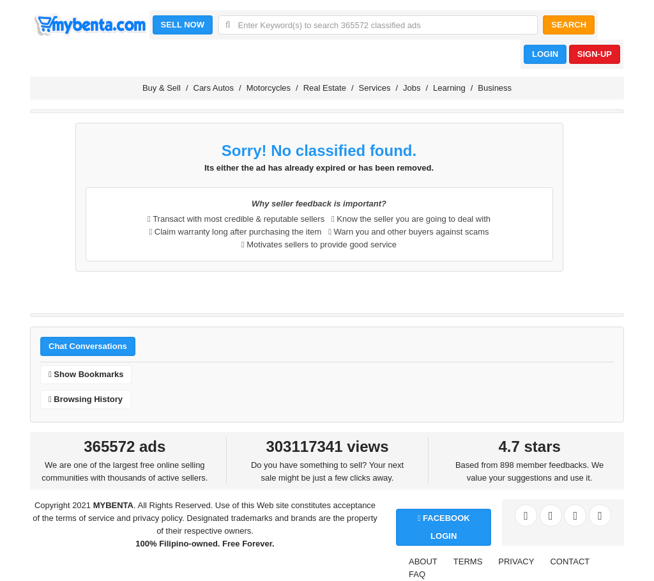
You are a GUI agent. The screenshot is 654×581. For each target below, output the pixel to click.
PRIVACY (516, 561)
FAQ (417, 574)
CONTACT (569, 561)
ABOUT (423, 561)
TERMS (468, 561)
